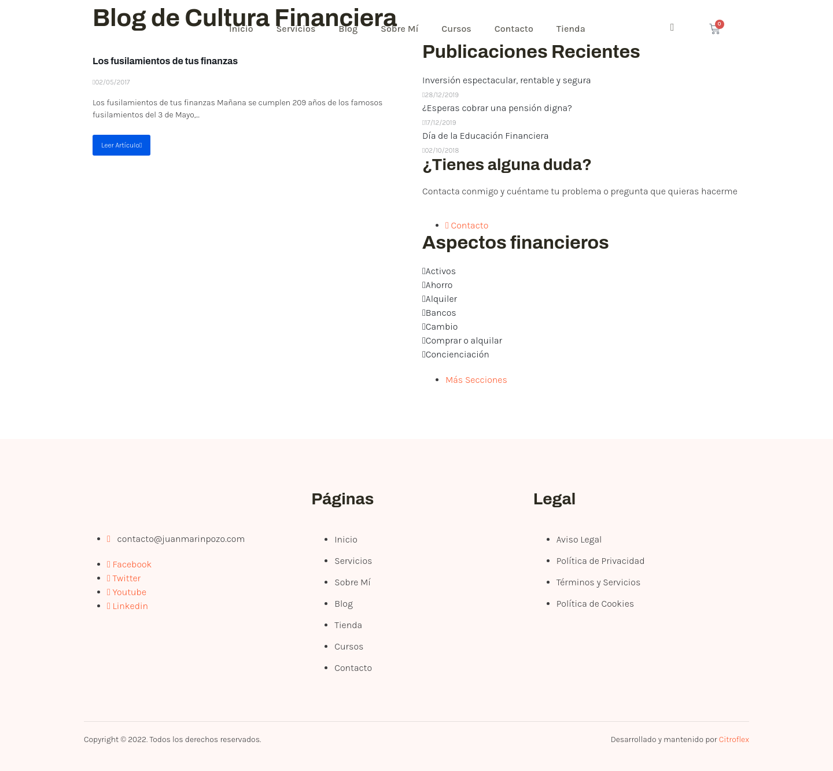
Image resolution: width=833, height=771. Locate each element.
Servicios (296, 28)
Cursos (457, 28)
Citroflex (734, 739)
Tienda (570, 28)
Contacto (514, 28)
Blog (348, 28)
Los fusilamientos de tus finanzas (165, 61)
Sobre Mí (399, 28)
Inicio (241, 28)
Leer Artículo (121, 145)
